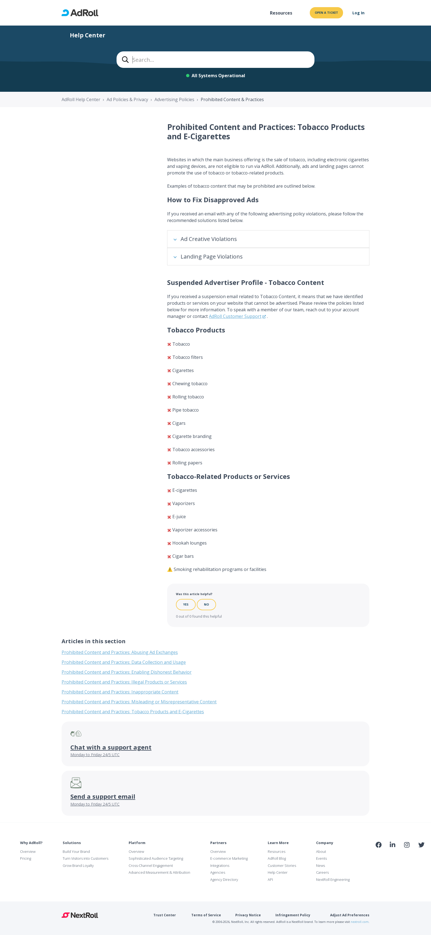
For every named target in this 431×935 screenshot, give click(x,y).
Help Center (278, 872)
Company (324, 842)
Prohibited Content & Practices (232, 99)
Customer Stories (282, 865)
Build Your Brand (76, 851)
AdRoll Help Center (81, 99)
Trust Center (164, 915)
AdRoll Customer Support (235, 316)
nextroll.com (360, 922)
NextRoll (80, 915)
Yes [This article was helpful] (186, 604)
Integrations (219, 865)
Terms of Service (206, 915)
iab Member (378, 857)
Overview (27, 851)
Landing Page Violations (212, 256)
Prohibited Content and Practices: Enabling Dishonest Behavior (127, 672)
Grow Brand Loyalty (78, 865)
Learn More (278, 842)
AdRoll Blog (277, 858)
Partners (218, 842)
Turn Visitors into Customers (85, 858)
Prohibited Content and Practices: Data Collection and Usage (124, 662)
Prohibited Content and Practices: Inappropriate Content (120, 692)
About (321, 851)
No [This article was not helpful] (206, 604)
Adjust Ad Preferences (349, 915)
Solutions (72, 842)
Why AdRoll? (31, 842)
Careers (322, 872)
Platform (137, 842)
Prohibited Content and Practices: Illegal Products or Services (124, 682)
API (270, 879)
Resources (281, 13)
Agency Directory (224, 879)
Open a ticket (326, 12)
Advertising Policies (174, 99)
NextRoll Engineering (333, 879)
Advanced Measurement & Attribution (159, 872)
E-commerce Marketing (229, 858)
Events (321, 858)
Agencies (217, 872)
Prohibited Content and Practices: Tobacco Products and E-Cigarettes (133, 712)
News (320, 865)
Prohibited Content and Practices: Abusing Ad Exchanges (120, 652)
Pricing (25, 858)
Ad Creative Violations (209, 239)
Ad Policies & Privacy (127, 99)
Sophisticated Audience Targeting (156, 858)
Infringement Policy (292, 915)
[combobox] (215, 59)
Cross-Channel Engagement (151, 865)
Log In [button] (358, 12)
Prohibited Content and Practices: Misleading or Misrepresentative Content (139, 702)
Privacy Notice (248, 915)
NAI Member (399, 856)
